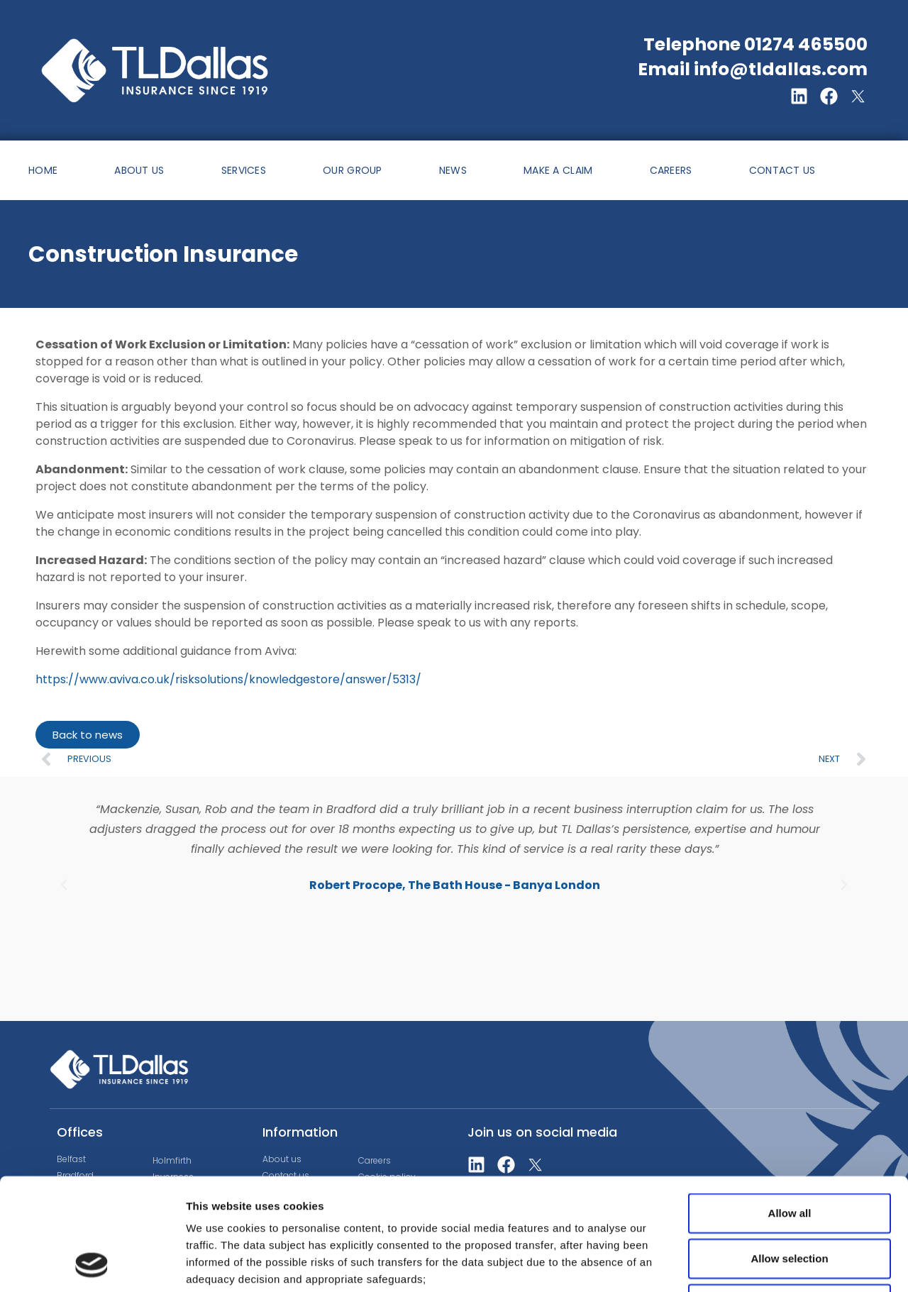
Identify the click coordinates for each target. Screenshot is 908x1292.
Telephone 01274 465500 (755, 44)
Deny (790, 1199)
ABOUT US (139, 170)
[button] (64, 885)
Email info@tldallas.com (753, 69)
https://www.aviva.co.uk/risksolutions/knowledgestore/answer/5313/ (228, 679)
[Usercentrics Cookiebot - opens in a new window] (92, 1264)
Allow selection (789, 1153)
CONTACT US (782, 170)
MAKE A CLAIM (558, 170)
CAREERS (671, 170)
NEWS (453, 170)
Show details (744, 1264)
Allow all (790, 1108)
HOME (42, 170)
